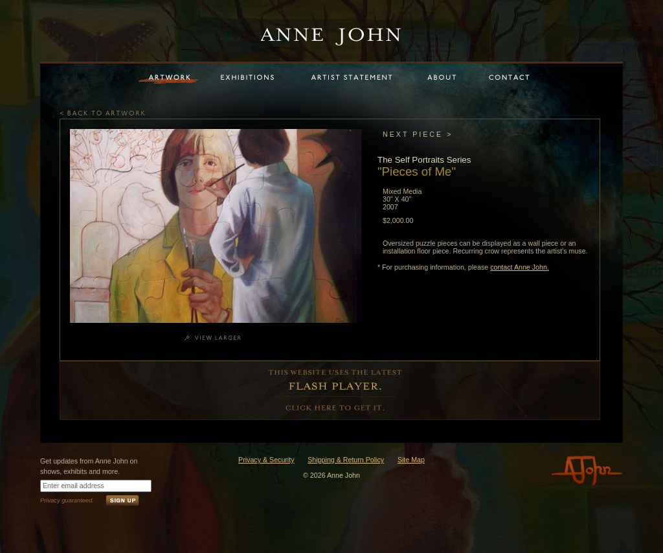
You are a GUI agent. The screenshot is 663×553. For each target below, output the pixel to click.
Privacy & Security (266, 460)
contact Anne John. (519, 267)
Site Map (411, 460)
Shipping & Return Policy (346, 460)
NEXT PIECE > (418, 134)
